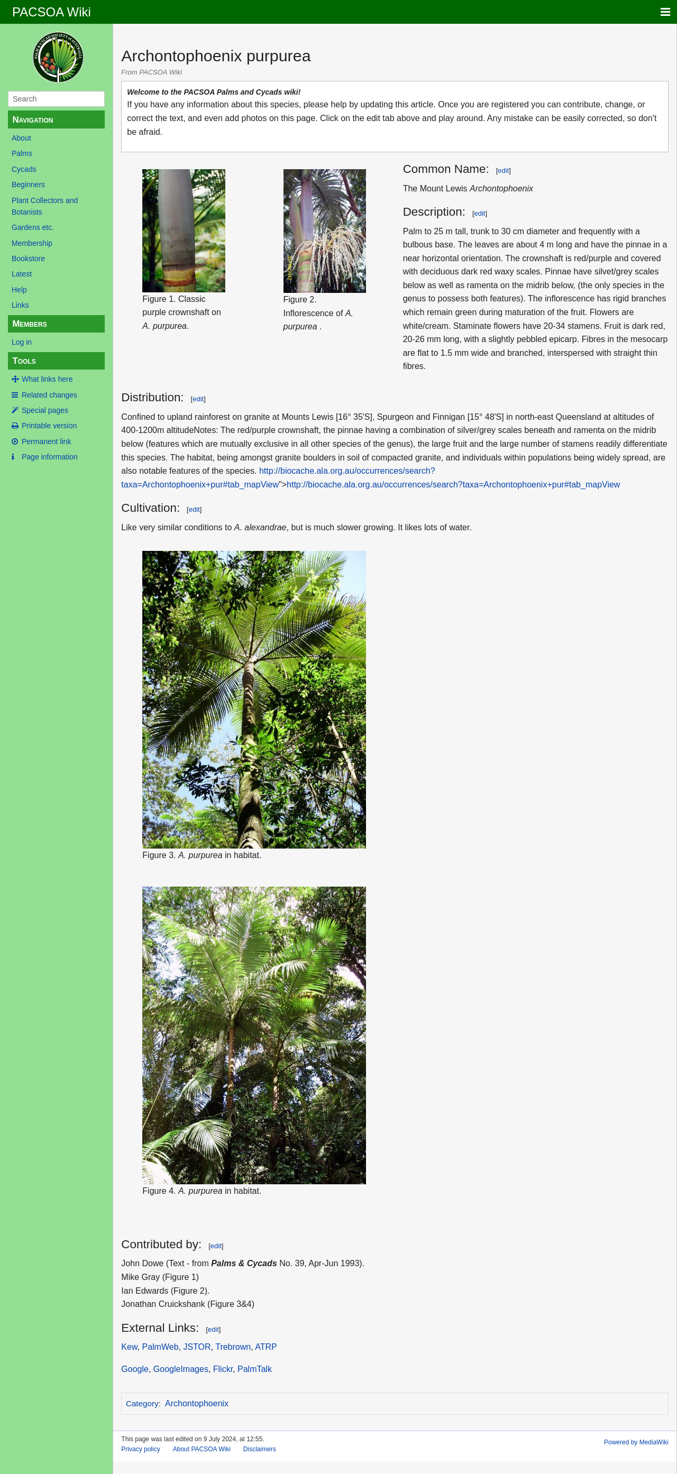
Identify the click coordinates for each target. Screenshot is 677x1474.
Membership (32, 243)
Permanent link (46, 441)
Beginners (28, 184)
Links (20, 305)
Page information (50, 457)
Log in (22, 342)
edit (503, 170)
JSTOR (197, 1346)
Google (135, 1369)
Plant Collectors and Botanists (45, 206)
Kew (129, 1346)
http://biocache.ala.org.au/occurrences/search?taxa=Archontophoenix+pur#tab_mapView (453, 484)
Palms (22, 153)
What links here (47, 379)
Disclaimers (259, 1449)
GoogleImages (180, 1369)
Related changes (49, 395)
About (21, 138)
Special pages (45, 410)
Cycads (24, 169)
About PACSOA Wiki (202, 1449)
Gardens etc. (33, 227)
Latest (22, 274)
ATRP (266, 1346)
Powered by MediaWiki (636, 1442)
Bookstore (28, 258)
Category (142, 1403)
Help (19, 289)
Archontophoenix (196, 1403)
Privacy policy (140, 1449)
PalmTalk (254, 1369)
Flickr (223, 1369)
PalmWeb (160, 1346)
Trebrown (233, 1346)
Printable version (49, 425)
